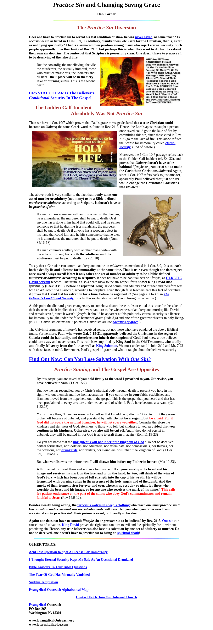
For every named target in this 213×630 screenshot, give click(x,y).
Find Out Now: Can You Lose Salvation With (90, 359)
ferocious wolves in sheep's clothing (103, 505)
